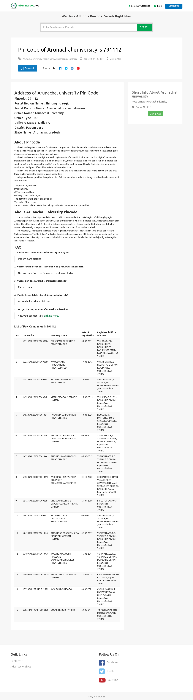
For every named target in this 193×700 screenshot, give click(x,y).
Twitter (107, 670)
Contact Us (173, 6)
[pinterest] (79, 68)
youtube (108, 678)
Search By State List (139, 6)
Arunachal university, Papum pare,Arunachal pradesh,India (47, 59)
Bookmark (27, 68)
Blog (158, 6)
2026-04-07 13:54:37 (92, 59)
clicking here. (51, 315)
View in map (155, 113)
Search (144, 27)
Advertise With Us (21, 666)
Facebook (108, 662)
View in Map (114, 59)
